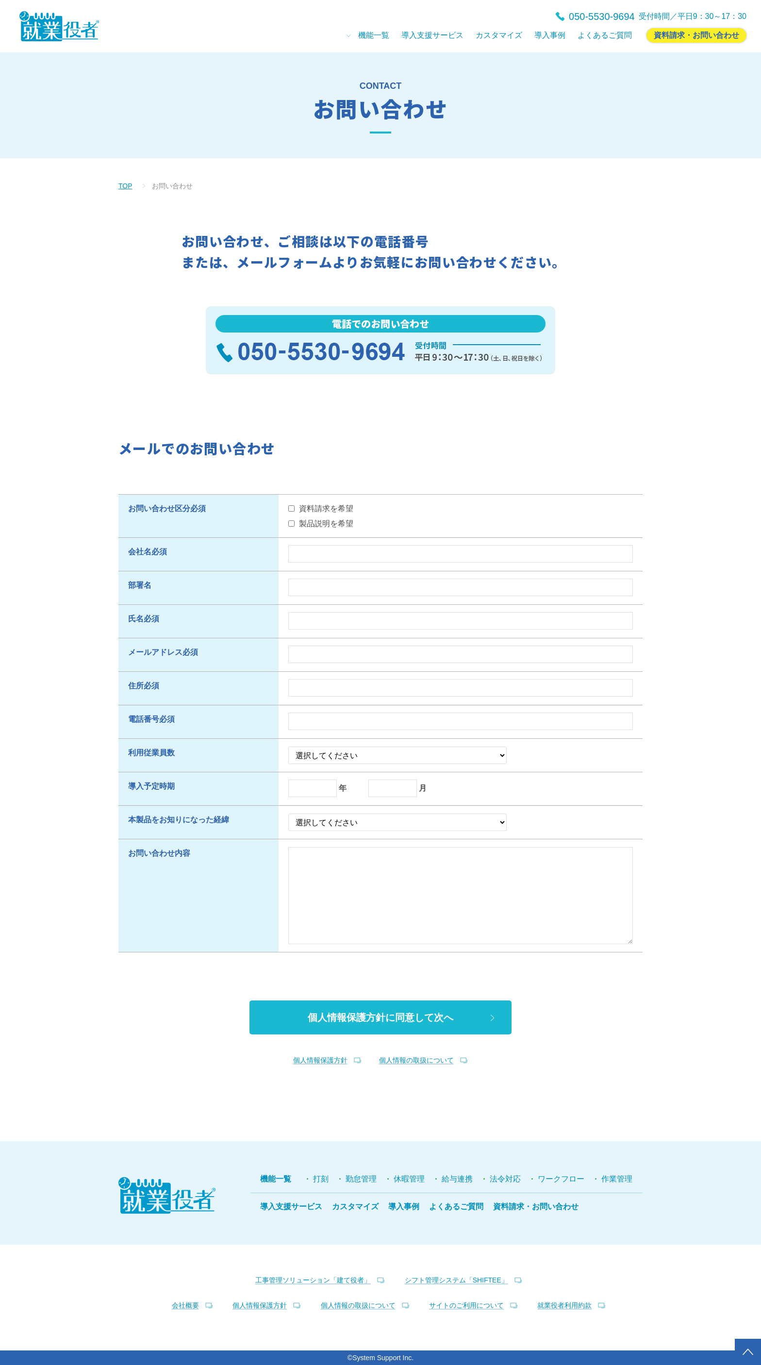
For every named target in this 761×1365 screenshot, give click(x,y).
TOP (125, 186)
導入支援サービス (291, 1206)
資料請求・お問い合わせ (536, 1206)
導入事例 (403, 1206)
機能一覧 (275, 1179)
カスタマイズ (355, 1206)
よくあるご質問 (456, 1206)
